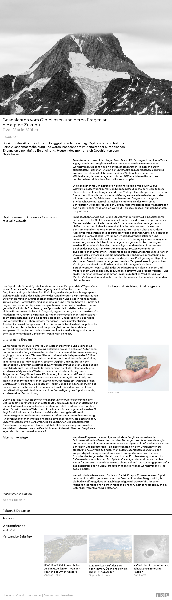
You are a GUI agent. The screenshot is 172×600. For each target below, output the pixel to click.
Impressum (35, 595)
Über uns (8, 595)
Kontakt (21, 595)
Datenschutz (51, 595)
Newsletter (68, 595)
